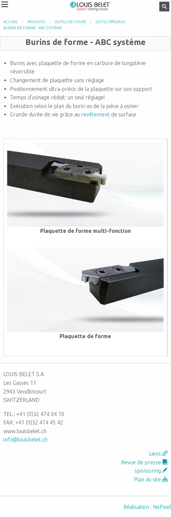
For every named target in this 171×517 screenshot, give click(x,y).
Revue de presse (144, 462)
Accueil (10, 22)
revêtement (95, 114)
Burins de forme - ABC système (32, 28)
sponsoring (151, 471)
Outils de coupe (70, 22)
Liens (158, 454)
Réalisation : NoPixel (147, 507)
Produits (36, 22)
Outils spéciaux (110, 22)
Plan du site (151, 479)
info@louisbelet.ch (25, 439)
